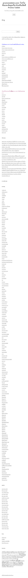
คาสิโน (3, 379)
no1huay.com (5, 271)
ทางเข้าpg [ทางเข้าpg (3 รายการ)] (11, 558)
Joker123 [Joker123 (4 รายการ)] (15, 553)
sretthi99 (4, 350)
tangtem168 (4, 355)
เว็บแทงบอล (4, 472)
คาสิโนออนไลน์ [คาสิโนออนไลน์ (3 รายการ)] (5, 558)
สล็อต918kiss (4, 426)
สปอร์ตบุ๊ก (4, 409)
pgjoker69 (4, 291)
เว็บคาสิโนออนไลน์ (6, 463)
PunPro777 (4, 303)
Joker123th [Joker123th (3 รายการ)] (4, 555)
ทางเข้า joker (4, 130)
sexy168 (3, 328)
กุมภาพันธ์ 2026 (5, 492)
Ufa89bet (4, 364)
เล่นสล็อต (4, 462)
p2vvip (3, 276)
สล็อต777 (4, 418)
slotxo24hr (4, 346)
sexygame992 (5, 336)
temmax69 (4, 357)
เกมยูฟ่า (3, 454)
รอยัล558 (4, 408)
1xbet (3, 199)
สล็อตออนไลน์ (5, 436)
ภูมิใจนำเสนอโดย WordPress (7, 575)
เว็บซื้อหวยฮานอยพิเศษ (6, 465)
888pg (3, 202)
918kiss (3, 46)
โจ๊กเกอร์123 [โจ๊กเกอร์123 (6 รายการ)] (9, 566)
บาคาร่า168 (4, 60)
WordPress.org (5, 543)
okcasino (4, 274)
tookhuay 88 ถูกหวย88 (7, 359)
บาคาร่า (3, 109)
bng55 (3, 226)
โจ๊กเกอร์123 (4, 480)
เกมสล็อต (4, 456)
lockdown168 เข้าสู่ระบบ (7, 260)
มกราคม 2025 (5, 516)
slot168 (3, 96)
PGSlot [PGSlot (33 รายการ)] (22, 554)
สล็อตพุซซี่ (4, 433)
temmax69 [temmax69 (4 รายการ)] (20, 557)
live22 (3, 258)
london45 (4, 264)
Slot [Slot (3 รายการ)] (8, 557)
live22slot (4, 69)
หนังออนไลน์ (4, 447)
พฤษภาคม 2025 (5, 508)
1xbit (3, 201)
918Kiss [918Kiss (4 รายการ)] (12, 551)
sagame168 (4, 319)
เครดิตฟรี (4, 460)
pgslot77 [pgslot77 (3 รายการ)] (4, 556)
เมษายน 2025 (5, 510)
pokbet (3, 300)
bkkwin (3, 224)
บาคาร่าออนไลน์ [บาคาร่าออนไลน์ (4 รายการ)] (6, 560)
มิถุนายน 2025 (5, 507)
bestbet (3, 220)
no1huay (4, 269)
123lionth (4, 190)
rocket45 (4, 314)
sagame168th (5, 321)
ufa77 (3, 363)
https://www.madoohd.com (8, 49)
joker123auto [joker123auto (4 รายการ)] (21, 553)
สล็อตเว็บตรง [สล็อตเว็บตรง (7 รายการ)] (6, 565)
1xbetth (3, 116)
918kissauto (4, 208)
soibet (3, 348)
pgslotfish (4, 298)
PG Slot (3, 282)
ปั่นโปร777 (4, 400)
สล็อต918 (4, 424)
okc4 (3, 273)
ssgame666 (4, 352)
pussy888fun (4, 310)
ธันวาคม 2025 (5, 496)
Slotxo (3, 345)
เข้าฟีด (3, 539)
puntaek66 (4, 307)
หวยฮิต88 (4, 453)
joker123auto (5, 251)
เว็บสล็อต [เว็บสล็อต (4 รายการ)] (4, 566)
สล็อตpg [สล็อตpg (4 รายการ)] (4, 564)
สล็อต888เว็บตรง (5, 422)
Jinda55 (3, 247)
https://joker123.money (7, 48)
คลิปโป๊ (3, 114)
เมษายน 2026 (5, 489)
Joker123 (4, 249)
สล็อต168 (4, 415)
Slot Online (4, 339)
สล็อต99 (3, 100)
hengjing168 (4, 242)
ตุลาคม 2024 (4, 521)
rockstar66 (4, 316)
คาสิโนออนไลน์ (5, 381)
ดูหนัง (3, 55)
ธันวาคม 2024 (5, 517)
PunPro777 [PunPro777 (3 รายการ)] (8, 556)
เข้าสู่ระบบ (4, 537)
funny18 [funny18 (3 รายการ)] (24, 551)
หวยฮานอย (4, 451)
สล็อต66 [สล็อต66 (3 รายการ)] (22, 560)
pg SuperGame (5, 285)
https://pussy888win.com (7, 58)
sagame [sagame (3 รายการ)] (18, 556)
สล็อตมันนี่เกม (5, 435)
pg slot (3, 118)
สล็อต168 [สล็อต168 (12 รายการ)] (5, 562)
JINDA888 (4, 103)
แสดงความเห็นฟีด (5, 541)
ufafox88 (4, 370)
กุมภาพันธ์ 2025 (5, 514)
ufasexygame (5, 372)
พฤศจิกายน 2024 (5, 519)
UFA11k (3, 361)
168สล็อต (4, 195)
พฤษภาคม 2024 (5, 528)
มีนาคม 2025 (4, 512)
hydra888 (4, 246)
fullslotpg (4, 67)
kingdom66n (4, 256)
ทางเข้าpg (4, 388)
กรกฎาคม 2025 (5, 505)
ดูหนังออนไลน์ (5, 75)
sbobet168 (4, 325)
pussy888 (4, 107)
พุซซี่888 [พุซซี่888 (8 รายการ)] (12, 561)
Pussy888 (4, 309)
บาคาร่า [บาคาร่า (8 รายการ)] (15, 559)
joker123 (4, 53)
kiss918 (3, 123)
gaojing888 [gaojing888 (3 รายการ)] (4, 553)
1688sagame (4, 192)
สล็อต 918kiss (5, 413)
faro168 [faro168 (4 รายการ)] (20, 551)
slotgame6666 (5, 343)
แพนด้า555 (4, 478)
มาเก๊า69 (3, 406)
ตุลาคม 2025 (4, 499)
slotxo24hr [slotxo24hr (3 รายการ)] (14, 557)
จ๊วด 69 (3, 382)
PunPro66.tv (4, 301)
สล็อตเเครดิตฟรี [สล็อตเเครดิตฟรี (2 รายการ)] (13, 565)
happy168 (4, 240)
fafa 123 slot (4, 231)
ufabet (3, 366)
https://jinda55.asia (6, 98)
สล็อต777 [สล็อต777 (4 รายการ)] (15, 562)
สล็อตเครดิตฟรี (5, 438)
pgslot (3, 62)
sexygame (4, 332)
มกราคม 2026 (5, 494)
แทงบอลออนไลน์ (5, 476)
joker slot (4, 132)
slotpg (3, 112)
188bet (3, 197)
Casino (3, 229)
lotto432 (4, 267)
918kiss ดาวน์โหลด (6, 206)
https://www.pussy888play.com (9, 57)
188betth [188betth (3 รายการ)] (8, 551)
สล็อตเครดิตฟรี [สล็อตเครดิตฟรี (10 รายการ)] (18, 564)
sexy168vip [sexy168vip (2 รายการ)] (22, 556)
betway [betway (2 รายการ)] (16, 551)
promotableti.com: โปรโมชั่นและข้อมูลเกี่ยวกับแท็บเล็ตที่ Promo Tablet (14, 5)
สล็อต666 (4, 417)
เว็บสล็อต (4, 471)
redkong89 (4, 312)
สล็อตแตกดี (4, 444)
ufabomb (4, 368)
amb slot (4, 217)
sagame (3, 51)
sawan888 (4, 323)
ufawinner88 (4, 373)
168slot (3, 193)
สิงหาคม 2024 (5, 525)
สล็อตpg (3, 429)
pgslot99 (4, 296)
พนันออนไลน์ (4, 402)
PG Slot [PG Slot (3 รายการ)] (17, 555)
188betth (4, 127)
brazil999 (4, 228)
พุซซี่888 (3, 404)
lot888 (3, 265)
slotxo (3, 111)
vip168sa (4, 375)
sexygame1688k (5, 334)
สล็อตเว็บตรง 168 (5, 442)
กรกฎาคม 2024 (5, 526)
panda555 (4, 278)
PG (2, 280)
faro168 (3, 233)
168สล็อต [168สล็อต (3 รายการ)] (4, 551)
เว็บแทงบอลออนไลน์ (6, 474)
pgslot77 (4, 64)
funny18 (3, 237)
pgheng (3, 289)
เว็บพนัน (3, 467)
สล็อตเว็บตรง (4, 84)
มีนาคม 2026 (4, 490)
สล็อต (3, 411)
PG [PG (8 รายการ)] (8, 555)
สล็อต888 (4, 420)
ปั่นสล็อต (3, 395)
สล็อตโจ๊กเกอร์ (5, 445)
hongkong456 (5, 244)
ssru (3, 354)
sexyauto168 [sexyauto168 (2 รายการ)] (4, 557)
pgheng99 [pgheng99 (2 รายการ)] (13, 555)
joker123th (4, 253)
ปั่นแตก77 (4, 399)
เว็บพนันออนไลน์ (5, 469)
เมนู (14, 14)
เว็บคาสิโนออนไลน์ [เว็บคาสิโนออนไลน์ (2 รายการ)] (19, 565)
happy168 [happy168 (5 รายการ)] (9, 553)
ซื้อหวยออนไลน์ (5, 85)
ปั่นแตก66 (4, 397)
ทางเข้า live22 (5, 386)
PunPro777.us (5, 305)
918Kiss (3, 204)
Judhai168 (4, 255)
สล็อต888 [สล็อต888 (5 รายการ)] (20, 562)
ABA (3, 210)
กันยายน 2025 (5, 501)
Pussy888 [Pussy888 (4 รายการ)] (13, 556)
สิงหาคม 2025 (5, 503)
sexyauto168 (4, 330)
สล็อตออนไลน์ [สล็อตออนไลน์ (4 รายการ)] (9, 564)
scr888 (3, 327)
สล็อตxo (3, 431)
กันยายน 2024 (5, 523)
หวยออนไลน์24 (5, 449)
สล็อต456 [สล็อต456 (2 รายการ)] (10, 562)
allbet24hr (4, 213)
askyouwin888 (5, 219)
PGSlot (3, 292)
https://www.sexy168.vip (7, 82)
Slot (3, 337)
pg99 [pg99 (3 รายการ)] (10, 555)
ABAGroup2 (4, 211)
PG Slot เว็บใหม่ (5, 283)
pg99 (3, 66)
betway (3, 222)
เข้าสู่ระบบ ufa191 (5, 458)
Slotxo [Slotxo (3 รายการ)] (10, 557)
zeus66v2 (4, 377)
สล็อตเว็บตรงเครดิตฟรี (6, 80)
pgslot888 (4, 121)
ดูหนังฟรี (3, 73)
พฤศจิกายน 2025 (5, 498)
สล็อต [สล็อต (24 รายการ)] (18, 560)
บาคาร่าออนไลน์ (5, 393)
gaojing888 (4, 238)
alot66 (3, 215)
